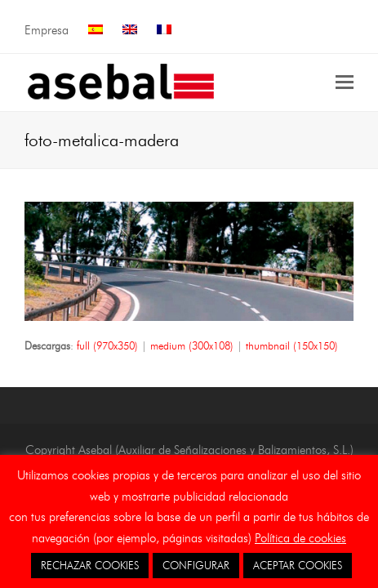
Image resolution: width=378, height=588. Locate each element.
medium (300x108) (191, 345)
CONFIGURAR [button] (195, 565)
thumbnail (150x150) (292, 345)
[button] (345, 82)
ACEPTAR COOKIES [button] (297, 565)
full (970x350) (107, 345)
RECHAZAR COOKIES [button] (90, 565)
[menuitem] (95, 30)
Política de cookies (300, 538)
